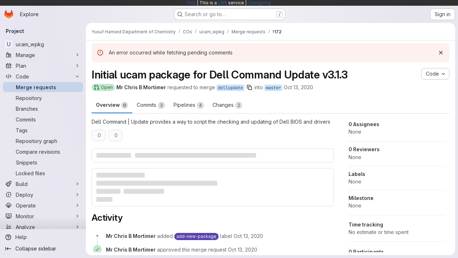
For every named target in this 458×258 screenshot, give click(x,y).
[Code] (43, 76)
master (273, 88)
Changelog (259, 2)
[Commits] (43, 119)
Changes (227, 105)
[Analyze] (43, 227)
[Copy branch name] (249, 87)
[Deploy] (43, 195)
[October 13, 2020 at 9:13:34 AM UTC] (242, 250)
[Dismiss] (441, 52)
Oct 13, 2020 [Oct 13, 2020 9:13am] (298, 87)
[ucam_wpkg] (43, 44)
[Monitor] (43, 216)
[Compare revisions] (43, 152)
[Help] (43, 237)
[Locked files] (43, 173)
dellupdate (230, 88)
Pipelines (189, 105)
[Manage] (43, 55)
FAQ (191, 2)
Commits (151, 105)
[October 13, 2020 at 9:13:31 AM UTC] (248, 236)
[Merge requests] (43, 87)
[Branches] (43, 109)
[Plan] (43, 66)
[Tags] (43, 130)
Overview (112, 105)
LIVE (222, 2)
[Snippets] (43, 162)
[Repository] (43, 98)
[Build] (43, 184)
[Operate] (43, 205)
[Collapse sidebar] (43, 249)
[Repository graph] (43, 141)
